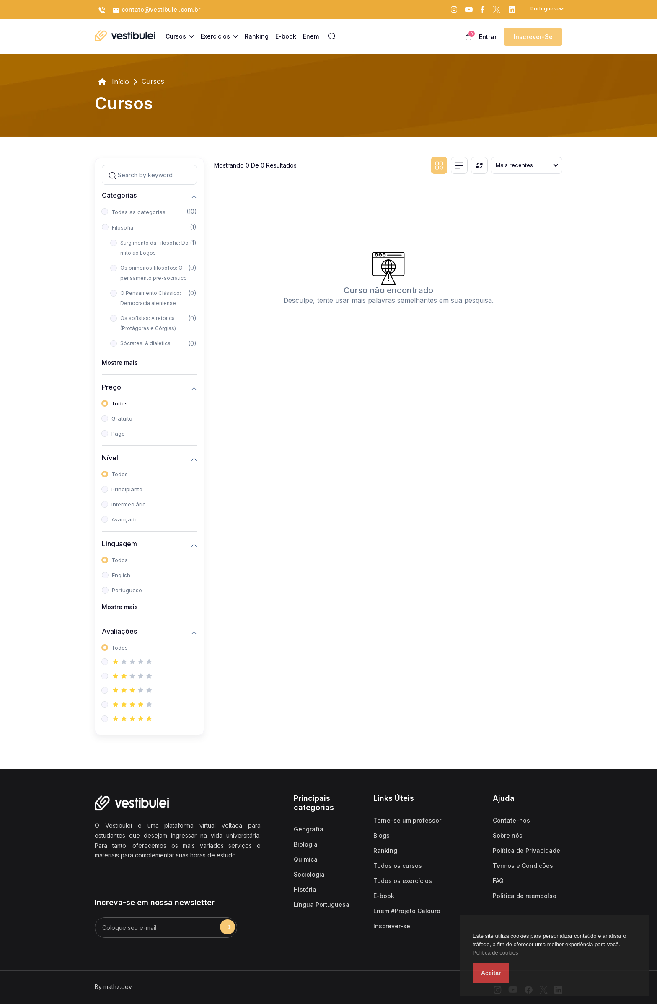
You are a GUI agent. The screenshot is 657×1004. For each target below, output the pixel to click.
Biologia (306, 844)
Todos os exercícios (402, 880)
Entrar (488, 36)
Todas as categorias (138, 212)
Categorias (119, 195)
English (121, 575)
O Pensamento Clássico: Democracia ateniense (150, 298)
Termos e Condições (523, 865)
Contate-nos (511, 820)
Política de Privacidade (526, 850)
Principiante (126, 489)
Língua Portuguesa (321, 904)
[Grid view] (439, 165)
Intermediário (128, 504)
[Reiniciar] (479, 165)
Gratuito (121, 418)
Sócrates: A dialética (145, 343)
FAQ (498, 880)
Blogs (381, 835)
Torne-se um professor (407, 820)
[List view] (459, 165)
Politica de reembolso (524, 895)
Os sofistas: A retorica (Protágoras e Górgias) (148, 323)
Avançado (124, 519)
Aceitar (491, 973)
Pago (118, 433)
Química (306, 859)
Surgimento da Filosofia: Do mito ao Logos (154, 248)
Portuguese (127, 590)
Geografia (308, 829)
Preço (111, 387)
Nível (110, 458)
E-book (383, 895)
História (305, 889)
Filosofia (122, 228)
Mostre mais (120, 362)
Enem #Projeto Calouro (406, 910)
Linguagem (119, 544)
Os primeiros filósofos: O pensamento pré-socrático (153, 273)
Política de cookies (495, 953)
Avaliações (119, 631)
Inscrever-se (533, 36)
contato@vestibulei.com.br (156, 10)
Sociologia (309, 874)
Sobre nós (507, 835)
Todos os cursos (397, 865)
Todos (119, 403)
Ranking (385, 850)
